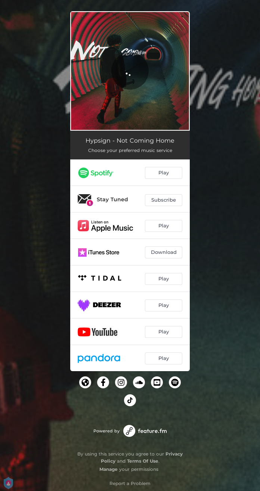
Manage (108, 469)
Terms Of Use (142, 461)
